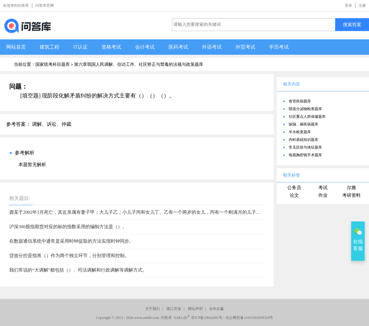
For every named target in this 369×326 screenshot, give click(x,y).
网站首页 (16, 47)
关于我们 (152, 309)
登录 (348, 5)
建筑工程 (49, 47)
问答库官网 (44, 5)
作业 (322, 195)
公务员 (294, 187)
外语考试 (212, 47)
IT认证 (80, 47)
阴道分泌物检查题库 (305, 109)
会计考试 (145, 47)
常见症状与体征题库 (305, 147)
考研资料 (351, 195)
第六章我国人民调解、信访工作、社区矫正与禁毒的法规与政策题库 (138, 64)
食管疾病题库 (300, 101)
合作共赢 (216, 309)
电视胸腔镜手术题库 (305, 155)
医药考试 (178, 47)
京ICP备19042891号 (207, 318)
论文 (294, 195)
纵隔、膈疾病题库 (303, 124)
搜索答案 (352, 24)
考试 (322, 187)
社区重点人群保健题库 (307, 116)
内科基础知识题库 (303, 139)
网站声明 (195, 309)
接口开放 (173, 309)
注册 (362, 5)
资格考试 (111, 47)
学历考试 (279, 47)
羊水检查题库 (300, 132)
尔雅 (351, 187)
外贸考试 (245, 47)
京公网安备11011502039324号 (249, 318)
